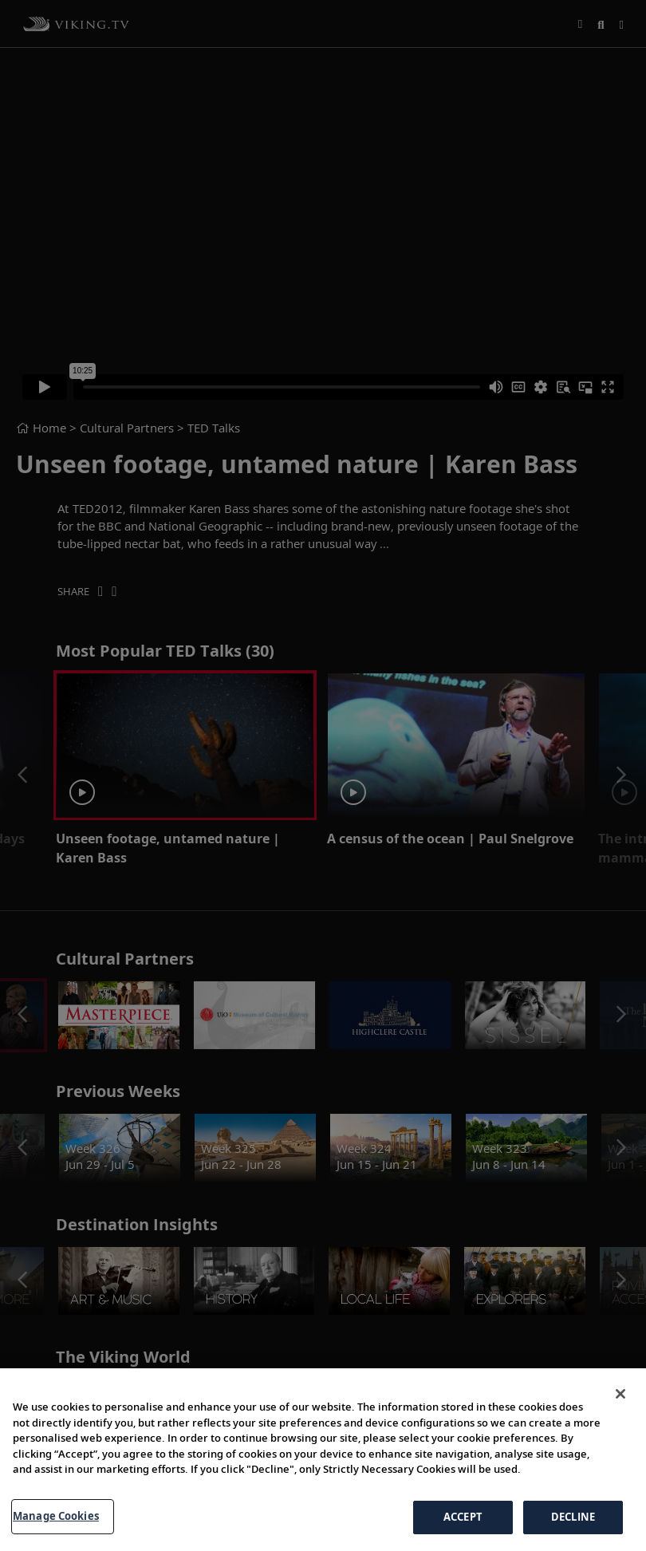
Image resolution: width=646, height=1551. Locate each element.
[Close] (620, 1439)
